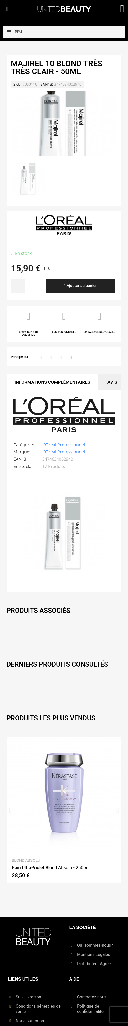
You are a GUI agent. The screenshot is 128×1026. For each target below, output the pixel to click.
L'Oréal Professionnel (63, 445)
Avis (112, 382)
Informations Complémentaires (52, 382)
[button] (7, 9)
